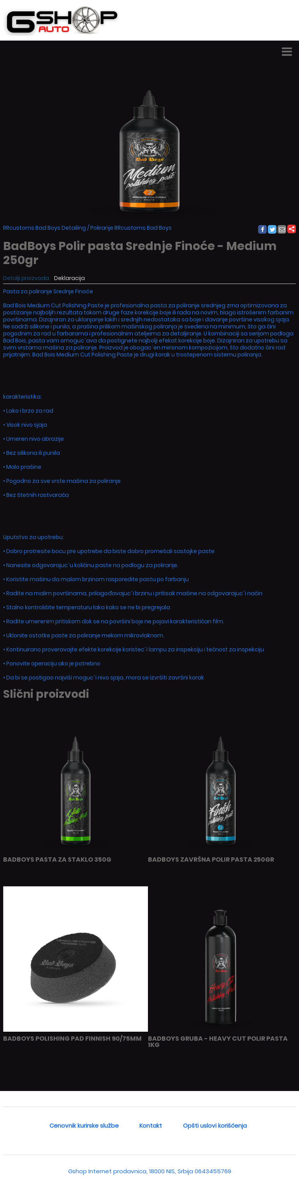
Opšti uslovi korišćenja (215, 1125)
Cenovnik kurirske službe (84, 1125)
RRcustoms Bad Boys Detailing (44, 228)
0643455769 (213, 1171)
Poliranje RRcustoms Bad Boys (131, 228)
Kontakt (150, 1125)
